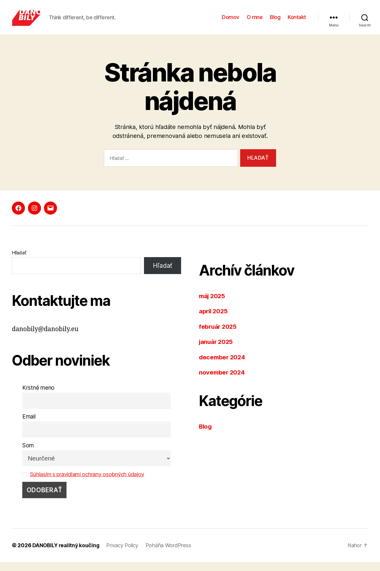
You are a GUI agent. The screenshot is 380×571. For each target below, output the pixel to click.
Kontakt (297, 21)
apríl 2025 (214, 320)
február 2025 (218, 335)
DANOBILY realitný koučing (66, 554)
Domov (230, 21)
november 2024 (222, 381)
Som (28, 454)
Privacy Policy (125, 554)
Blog (275, 21)
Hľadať (19, 262)
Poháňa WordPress (172, 554)
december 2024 (223, 366)
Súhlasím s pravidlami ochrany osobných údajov (90, 483)
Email (29, 425)
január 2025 (217, 350)
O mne (255, 21)
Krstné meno (38, 396)
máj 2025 (213, 305)
